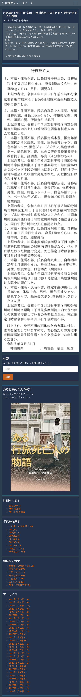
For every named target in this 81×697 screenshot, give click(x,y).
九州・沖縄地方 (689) (19, 585)
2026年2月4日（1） (19, 672)
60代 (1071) (15, 545)
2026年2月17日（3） (19, 656)
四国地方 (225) (16, 581)
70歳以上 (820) (16, 548)
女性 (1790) (15, 509)
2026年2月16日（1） (19, 659)
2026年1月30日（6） (19, 682)
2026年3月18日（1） (19, 618)
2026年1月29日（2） (19, 685)
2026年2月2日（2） (19, 678)
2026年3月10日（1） (19, 631)
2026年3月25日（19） (20, 605)
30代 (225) (14, 535)
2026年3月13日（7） (19, 627)
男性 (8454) (15, 505)
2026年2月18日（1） (19, 653)
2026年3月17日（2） (19, 621)
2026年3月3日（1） (19, 637)
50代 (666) (14, 542)
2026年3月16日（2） (19, 624)
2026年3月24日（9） (19, 608)
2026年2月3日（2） (19, 675)
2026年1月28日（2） (19, 688)
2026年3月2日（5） (19, 640)
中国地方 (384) (16, 578)
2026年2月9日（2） (19, 666)
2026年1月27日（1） (19, 691)
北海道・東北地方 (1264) (21, 566)
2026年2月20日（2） (19, 650)
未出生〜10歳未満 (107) (21, 526)
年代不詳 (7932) (17, 551)
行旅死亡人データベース (17, 3)
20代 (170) (14, 532)
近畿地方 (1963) (17, 575)
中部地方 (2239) (17, 572)
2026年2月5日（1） (19, 669)
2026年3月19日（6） (19, 615)
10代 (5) (13, 529)
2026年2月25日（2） (19, 647)
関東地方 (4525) (17, 569)
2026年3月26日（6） (19, 602)
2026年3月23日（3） (19, 612)
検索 (8, 377)
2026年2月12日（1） (19, 663)
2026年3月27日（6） (19, 599)
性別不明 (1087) (17, 512)
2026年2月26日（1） (19, 644)
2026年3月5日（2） (19, 634)
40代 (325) (14, 539)
